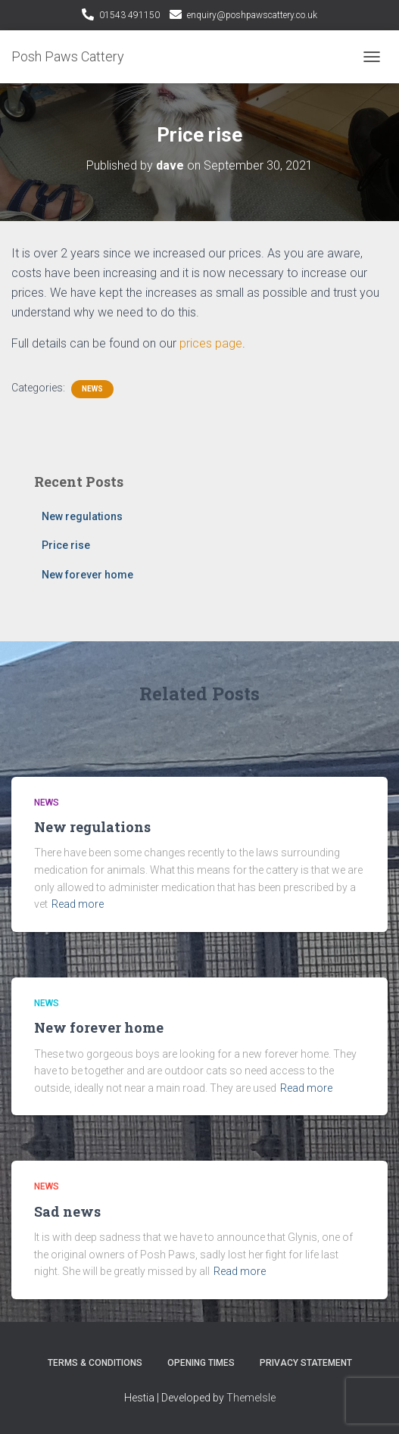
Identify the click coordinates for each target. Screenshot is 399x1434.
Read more (77, 904)
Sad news (67, 1211)
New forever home (87, 575)
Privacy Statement (306, 1363)
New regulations (82, 516)
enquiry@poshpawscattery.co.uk (252, 15)
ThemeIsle (251, 1398)
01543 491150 (129, 15)
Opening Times (201, 1363)
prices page (210, 343)
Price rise (66, 545)
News (92, 389)
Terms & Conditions (95, 1363)
